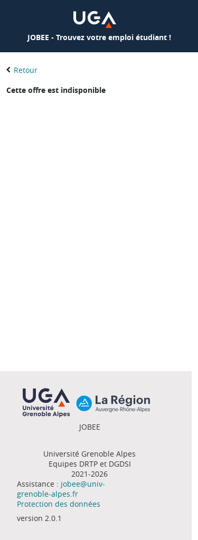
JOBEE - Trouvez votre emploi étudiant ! (99, 37)
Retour (25, 70)
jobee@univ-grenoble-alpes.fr (61, 489)
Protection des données (58, 504)
